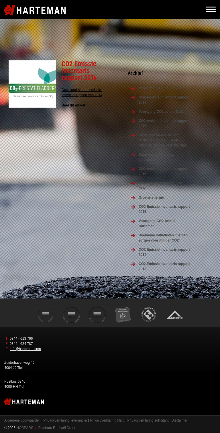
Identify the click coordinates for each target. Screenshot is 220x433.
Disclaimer (179, 420)
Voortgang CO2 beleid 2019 (161, 88)
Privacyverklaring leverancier (65, 420)
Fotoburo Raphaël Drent (56, 428)
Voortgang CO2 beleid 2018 (161, 112)
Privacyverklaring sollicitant (148, 420)
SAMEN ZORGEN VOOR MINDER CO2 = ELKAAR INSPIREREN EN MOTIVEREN (163, 140)
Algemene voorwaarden (22, 420)
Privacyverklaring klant (107, 420)
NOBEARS (24, 428)
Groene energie (151, 197)
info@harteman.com (25, 349)
